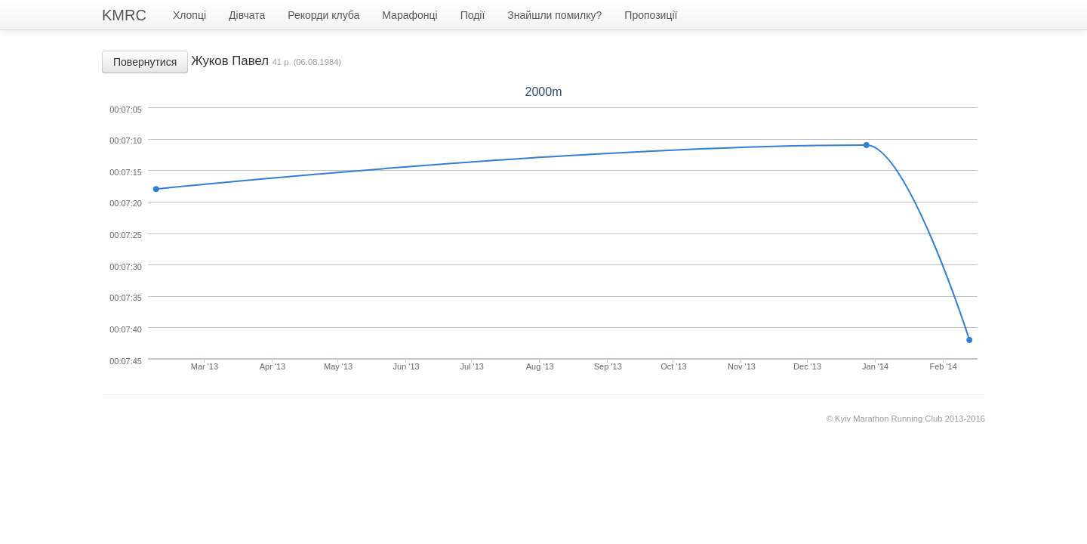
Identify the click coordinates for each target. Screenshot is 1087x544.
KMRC (124, 15)
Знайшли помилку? (554, 15)
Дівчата (247, 15)
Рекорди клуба (323, 15)
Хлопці (189, 15)
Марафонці (409, 15)
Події (472, 15)
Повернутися (145, 62)
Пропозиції (650, 15)
